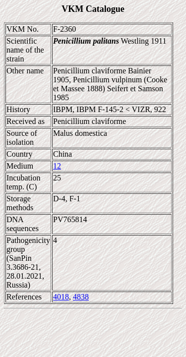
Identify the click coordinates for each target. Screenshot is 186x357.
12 (57, 166)
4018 (61, 297)
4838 (81, 297)
